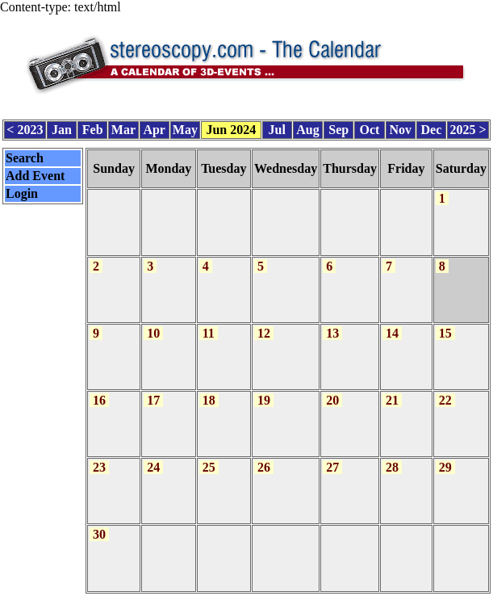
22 (445, 391)
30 (99, 522)
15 (445, 325)
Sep (338, 127)
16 (99, 391)
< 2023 (24, 127)
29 (445, 457)
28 (392, 457)
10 (153, 325)
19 (263, 391)
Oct (370, 127)
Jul (277, 127)
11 (209, 325)
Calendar (200, 587)
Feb (92, 127)
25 (209, 457)
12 (263, 325)
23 (99, 457)
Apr (154, 127)
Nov (400, 127)
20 (332, 391)
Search (25, 155)
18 (209, 391)
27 (332, 457)
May (185, 127)
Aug (307, 127)
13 (332, 325)
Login (22, 190)
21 (392, 391)
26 (263, 457)
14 (392, 325)
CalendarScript (282, 587)
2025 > (467, 127)
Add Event (35, 172)
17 (153, 391)
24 (153, 457)
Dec (431, 127)
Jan (62, 127)
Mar (123, 127)
